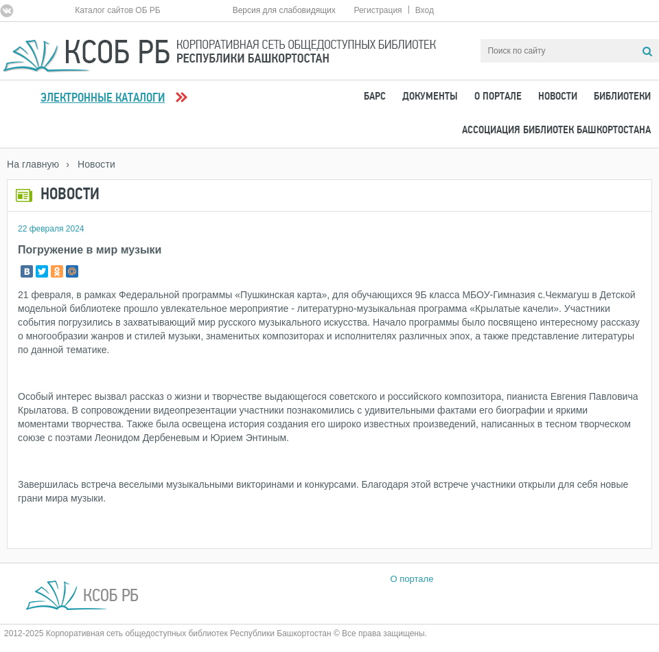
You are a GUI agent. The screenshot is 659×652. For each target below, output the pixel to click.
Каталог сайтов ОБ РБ (118, 10)
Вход (424, 10)
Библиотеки (622, 96)
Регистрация (378, 10)
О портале (498, 96)
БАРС (375, 96)
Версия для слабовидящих (284, 10)
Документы (430, 96)
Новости (557, 96)
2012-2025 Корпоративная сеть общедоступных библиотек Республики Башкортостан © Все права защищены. (215, 633)
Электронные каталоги (103, 98)
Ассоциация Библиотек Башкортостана (556, 130)
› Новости (90, 164)
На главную (33, 164)
